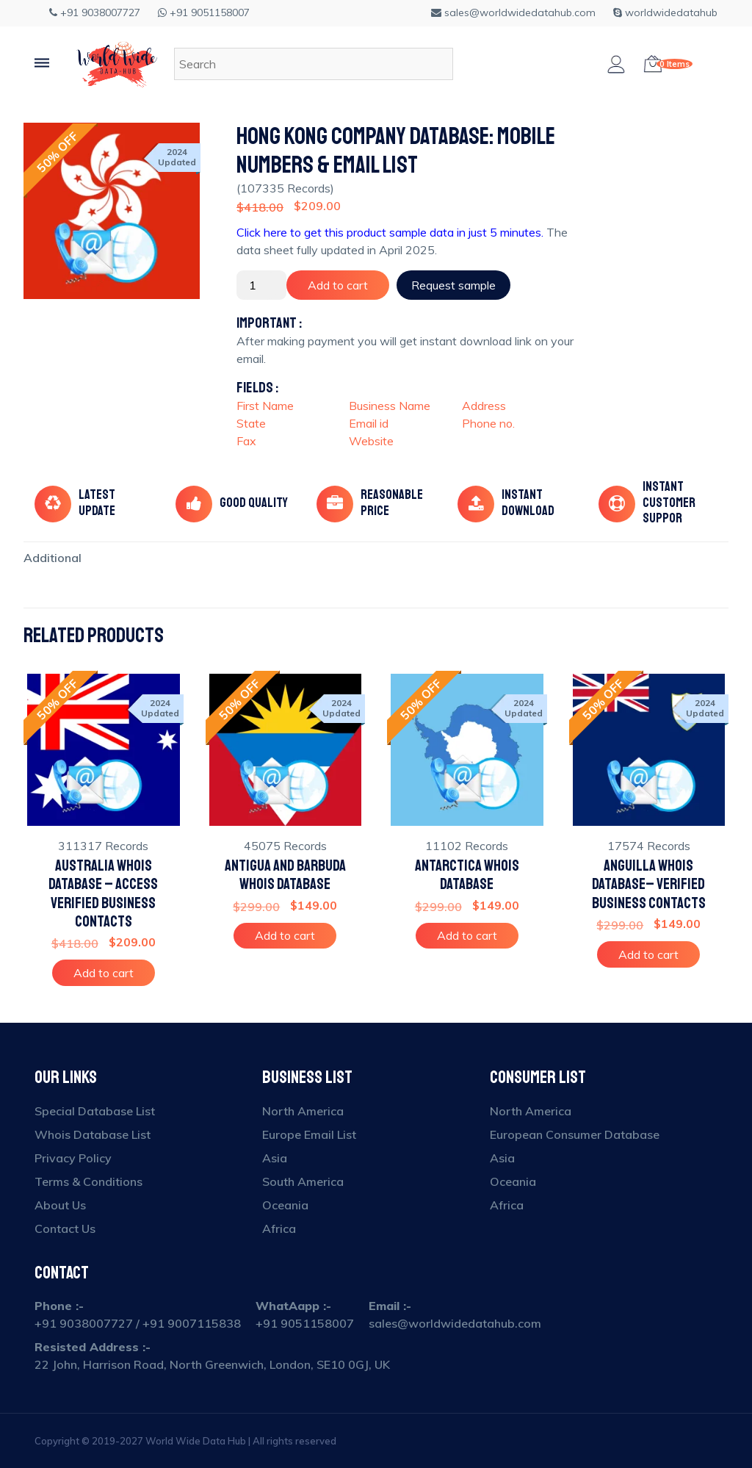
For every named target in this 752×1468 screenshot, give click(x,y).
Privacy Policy (73, 1158)
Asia (274, 1158)
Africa (279, 1228)
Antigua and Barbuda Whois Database (285, 875)
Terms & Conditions (88, 1181)
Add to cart (338, 285)
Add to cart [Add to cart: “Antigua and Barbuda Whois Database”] (285, 935)
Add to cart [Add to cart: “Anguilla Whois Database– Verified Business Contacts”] (648, 954)
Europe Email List (309, 1134)
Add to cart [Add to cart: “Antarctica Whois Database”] (467, 935)
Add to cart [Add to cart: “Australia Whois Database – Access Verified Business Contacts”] (103, 972)
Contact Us (65, 1228)
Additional (53, 557)
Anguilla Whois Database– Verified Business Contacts (649, 884)
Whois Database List (93, 1134)
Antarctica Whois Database (467, 875)
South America (303, 1181)
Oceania (285, 1205)
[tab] (53, 557)
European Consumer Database (574, 1134)
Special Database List (95, 1111)
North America (303, 1111)
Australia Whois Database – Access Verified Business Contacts (103, 894)
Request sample (453, 285)
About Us (60, 1205)
